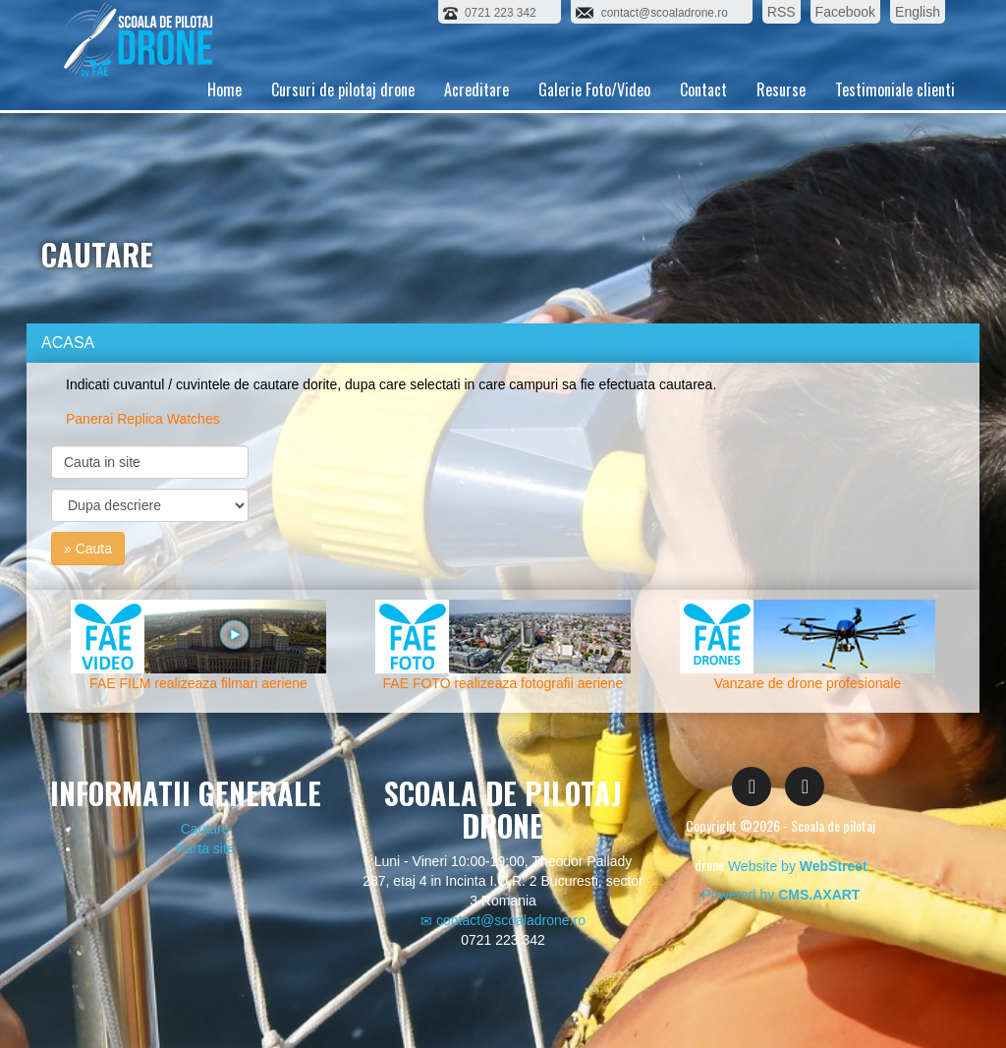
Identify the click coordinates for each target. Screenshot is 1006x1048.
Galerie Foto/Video (594, 113)
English (917, 12)
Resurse (781, 113)
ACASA (67, 342)
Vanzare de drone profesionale (807, 683)
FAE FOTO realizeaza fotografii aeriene (503, 683)
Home (224, 113)
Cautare (205, 829)
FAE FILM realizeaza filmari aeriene (198, 683)
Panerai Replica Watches (143, 419)
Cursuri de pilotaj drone (343, 113)
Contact (703, 113)
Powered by (780, 894)
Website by (797, 866)
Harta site (205, 848)
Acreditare (476, 113)
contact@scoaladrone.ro (503, 920)
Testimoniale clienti (895, 113)
